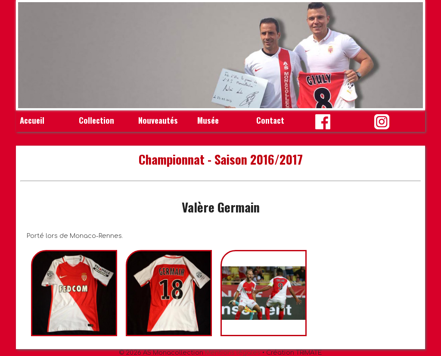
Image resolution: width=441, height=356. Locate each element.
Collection (96, 120)
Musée (208, 120)
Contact (270, 120)
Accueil (32, 120)
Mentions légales (233, 352)
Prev (29, 55)
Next (412, 55)
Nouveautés (158, 120)
